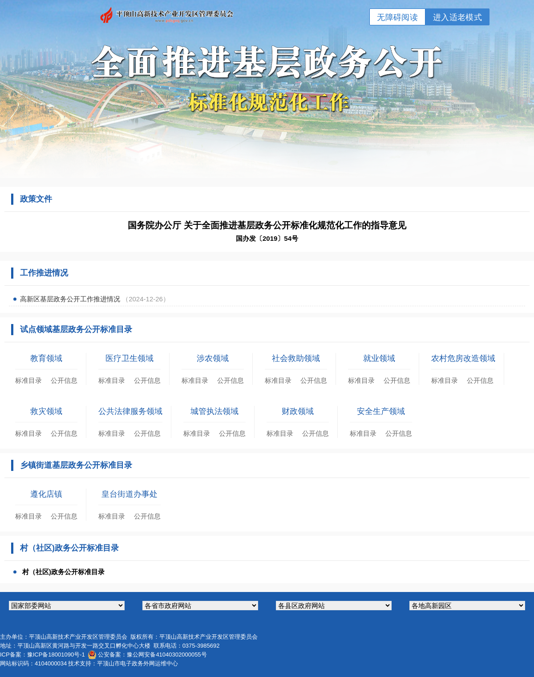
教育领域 (46, 358)
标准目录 (28, 380)
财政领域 (298, 411)
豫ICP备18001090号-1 (56, 654)
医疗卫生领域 (129, 358)
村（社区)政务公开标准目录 (63, 572)
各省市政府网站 (200, 605)
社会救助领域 (296, 358)
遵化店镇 (46, 494)
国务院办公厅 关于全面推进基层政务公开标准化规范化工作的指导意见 (267, 225)
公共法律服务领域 (130, 411)
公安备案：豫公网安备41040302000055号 (152, 654)
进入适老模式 (457, 17)
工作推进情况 (44, 272)
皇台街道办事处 (129, 494)
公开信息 (64, 380)
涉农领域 (213, 358)
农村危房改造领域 (463, 358)
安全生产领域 (381, 411)
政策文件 (36, 199)
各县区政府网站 (334, 605)
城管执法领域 (214, 411)
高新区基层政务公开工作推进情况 (71, 299)
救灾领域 (46, 411)
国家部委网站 (67, 605)
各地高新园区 (467, 605)
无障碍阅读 (397, 17)
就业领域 (379, 358)
